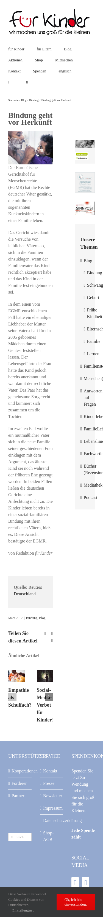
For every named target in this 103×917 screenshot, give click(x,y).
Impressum (51, 808)
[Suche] (12, 837)
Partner (18, 795)
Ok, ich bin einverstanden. (76, 902)
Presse (48, 783)
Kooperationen (20, 771)
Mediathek (93, 485)
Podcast (91, 497)
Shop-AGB (48, 836)
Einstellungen (23, 910)
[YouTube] (85, 883)
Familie (94, 341)
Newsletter (51, 795)
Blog (42, 618)
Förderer (19, 783)
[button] (27, 82)
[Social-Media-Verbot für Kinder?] (45, 672)
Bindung (31, 618)
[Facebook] (75, 883)
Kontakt (50, 771)
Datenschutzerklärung (51, 820)
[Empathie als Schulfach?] (16, 672)
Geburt (93, 297)
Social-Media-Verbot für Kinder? (45, 705)
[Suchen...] (20, 837)
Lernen (93, 353)
